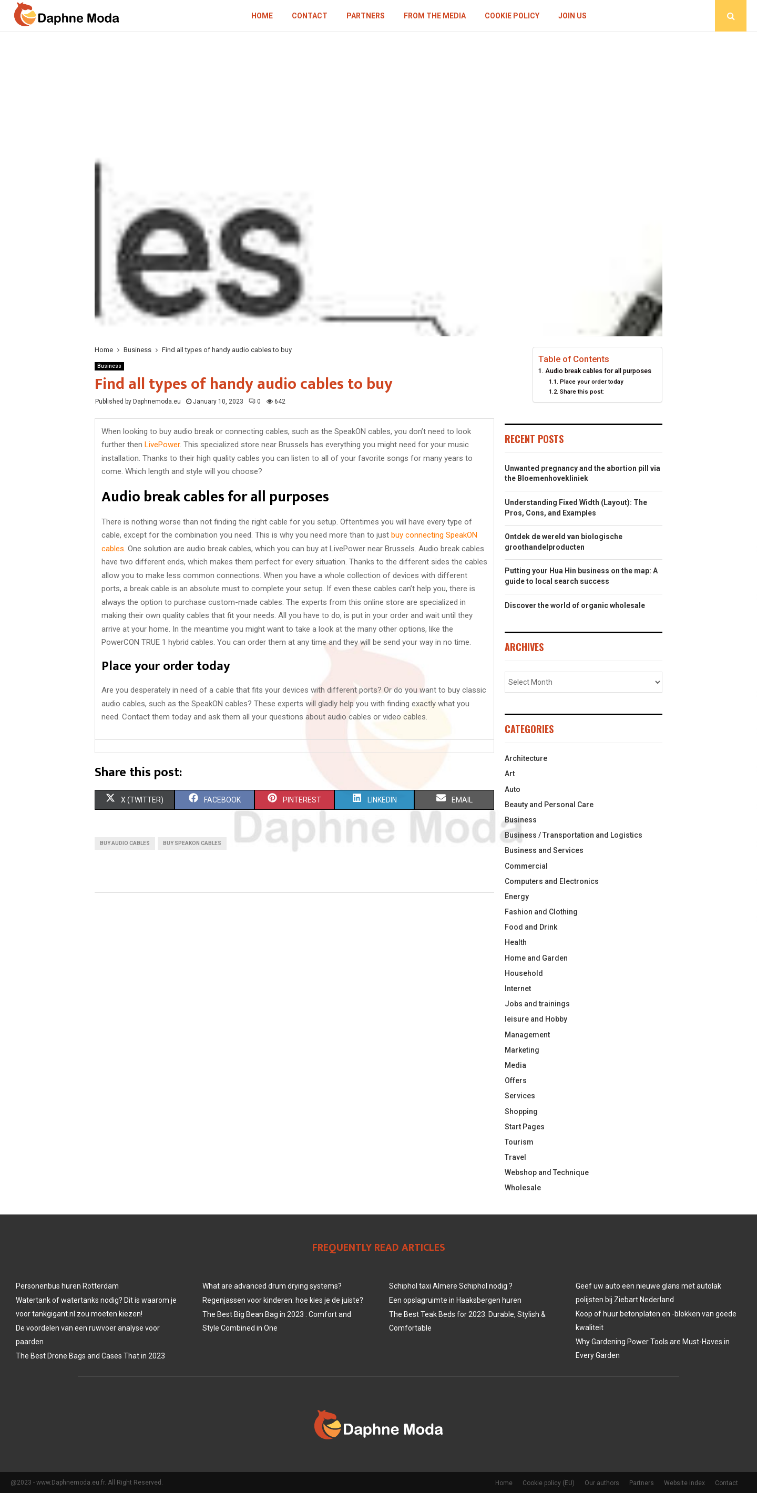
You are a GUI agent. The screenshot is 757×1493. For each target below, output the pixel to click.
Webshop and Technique (547, 1172)
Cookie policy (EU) (549, 1483)
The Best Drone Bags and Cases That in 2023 (90, 1356)
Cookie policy (512, 16)
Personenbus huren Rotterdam (67, 1286)
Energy (517, 896)
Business (109, 366)
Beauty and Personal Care (549, 804)
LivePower (162, 444)
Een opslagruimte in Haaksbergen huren (455, 1300)
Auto (512, 789)
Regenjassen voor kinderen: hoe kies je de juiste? (282, 1300)
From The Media (435, 16)
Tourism (519, 1142)
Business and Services (544, 850)
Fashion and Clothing (541, 912)
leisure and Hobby (536, 1019)
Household (524, 973)
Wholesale (523, 1187)
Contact (310, 16)
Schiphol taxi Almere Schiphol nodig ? (451, 1286)
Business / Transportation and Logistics (573, 835)
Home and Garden (536, 958)
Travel (515, 1157)
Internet (518, 988)
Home (262, 16)
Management (527, 1035)
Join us (572, 16)
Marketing (522, 1050)
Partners (365, 16)
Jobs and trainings (537, 1004)
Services (520, 1096)
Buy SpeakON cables (192, 843)
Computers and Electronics (552, 881)
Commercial (526, 866)
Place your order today (591, 381)
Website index (684, 1483)
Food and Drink (531, 927)
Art (510, 773)
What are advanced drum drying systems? (272, 1286)
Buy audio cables (125, 843)
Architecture (526, 758)
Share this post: (582, 391)
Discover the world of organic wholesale (575, 605)
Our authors (602, 1483)
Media (515, 1065)
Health (516, 942)
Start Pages (525, 1127)
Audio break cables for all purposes (598, 371)
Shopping (521, 1111)
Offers (516, 1080)
